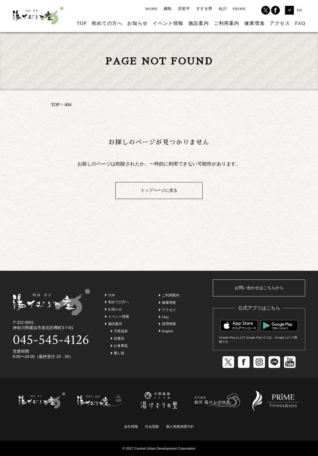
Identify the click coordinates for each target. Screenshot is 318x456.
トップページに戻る (159, 190)
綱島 (168, 9)
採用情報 (169, 324)
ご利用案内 (226, 23)
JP (289, 10)
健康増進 (254, 23)
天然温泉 (121, 331)
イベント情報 (168, 23)
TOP (82, 23)
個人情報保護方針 (180, 426)
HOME (151, 9)
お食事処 (121, 345)
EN (299, 10)
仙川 (223, 9)
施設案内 (198, 23)
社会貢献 (152, 426)
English (167, 331)
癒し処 (119, 353)
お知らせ (137, 23)
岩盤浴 (119, 338)
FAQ (300, 23)
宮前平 (184, 9)
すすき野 (204, 9)
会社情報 (131, 426)
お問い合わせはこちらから (259, 287)
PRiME (239, 9)
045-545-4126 (51, 340)
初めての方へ (107, 23)
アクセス (280, 23)
